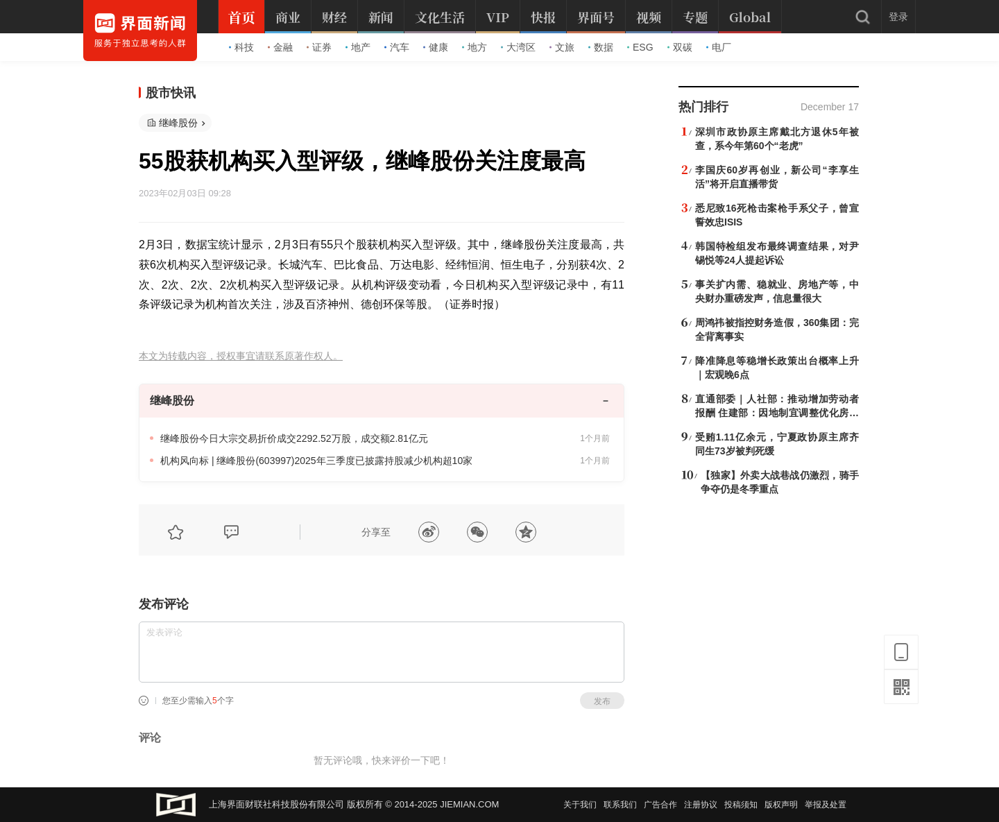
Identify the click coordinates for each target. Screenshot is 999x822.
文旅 (561, 47)
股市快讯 (171, 93)
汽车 (396, 47)
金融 (280, 47)
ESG (640, 47)
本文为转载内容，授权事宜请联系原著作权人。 (241, 356)
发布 (602, 701)
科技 (241, 47)
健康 (435, 47)
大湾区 (518, 47)
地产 (357, 47)
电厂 (718, 47)
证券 (319, 47)
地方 (474, 47)
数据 (600, 47)
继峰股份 (178, 122)
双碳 (679, 47)
